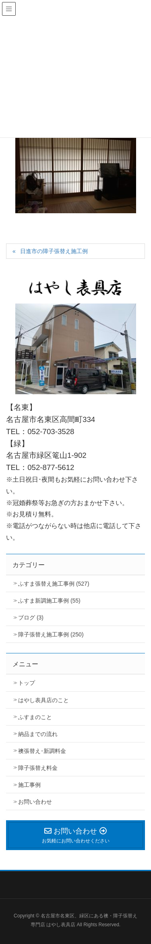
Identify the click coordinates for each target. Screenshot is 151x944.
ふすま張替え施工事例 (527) (53, 583)
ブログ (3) (30, 617)
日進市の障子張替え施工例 (54, 251)
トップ (26, 683)
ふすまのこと (35, 717)
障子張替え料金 (38, 768)
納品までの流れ (38, 734)
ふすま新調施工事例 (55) (49, 600)
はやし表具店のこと (43, 700)
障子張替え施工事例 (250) (51, 634)
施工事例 (29, 785)
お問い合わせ (35, 801)
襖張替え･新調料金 (42, 751)
